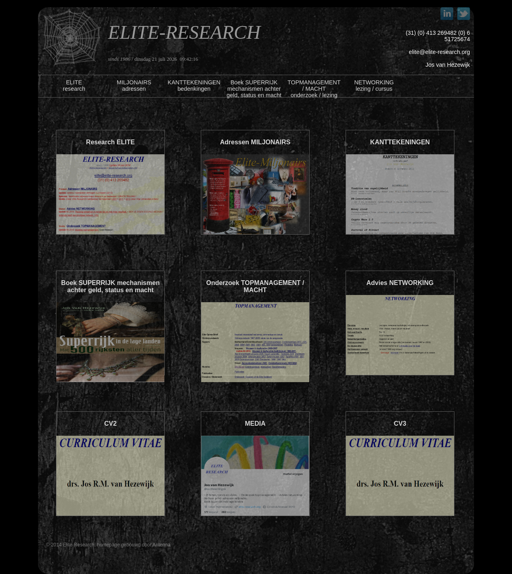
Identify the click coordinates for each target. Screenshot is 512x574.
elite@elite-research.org (439, 52)
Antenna (161, 545)
